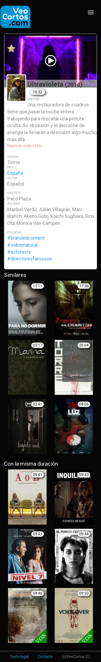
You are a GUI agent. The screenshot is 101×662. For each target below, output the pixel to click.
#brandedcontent (26, 238)
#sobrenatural (22, 245)
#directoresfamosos (29, 259)
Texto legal (19, 656)
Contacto (45, 656)
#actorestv (19, 252)
